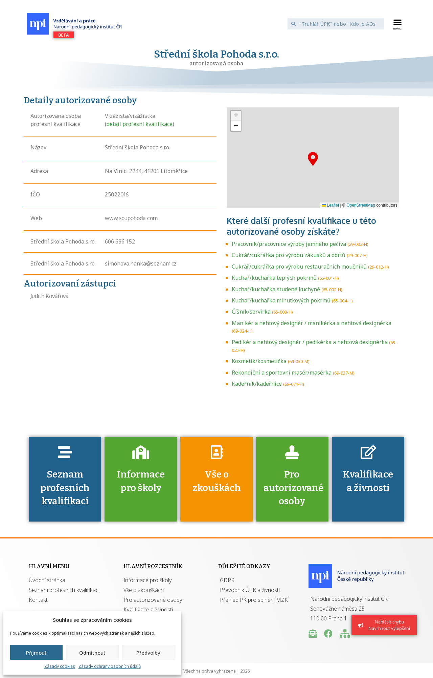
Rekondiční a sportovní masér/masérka (282, 372)
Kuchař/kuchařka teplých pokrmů (274, 277)
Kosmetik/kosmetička (259, 361)
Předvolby (148, 652)
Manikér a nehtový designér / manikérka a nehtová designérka (311, 323)
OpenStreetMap (360, 205)
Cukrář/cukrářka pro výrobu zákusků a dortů (288, 255)
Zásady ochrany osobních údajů (109, 666)
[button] (397, 23)
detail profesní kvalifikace (140, 124)
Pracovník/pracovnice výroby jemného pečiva (289, 244)
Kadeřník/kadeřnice (257, 383)
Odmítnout (92, 652)
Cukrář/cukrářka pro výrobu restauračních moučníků (299, 266)
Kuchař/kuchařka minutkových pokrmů (281, 300)
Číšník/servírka (251, 311)
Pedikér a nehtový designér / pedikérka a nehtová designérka (310, 342)
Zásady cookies (59, 666)
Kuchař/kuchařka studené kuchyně (276, 289)
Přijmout (36, 652)
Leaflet (330, 205)
